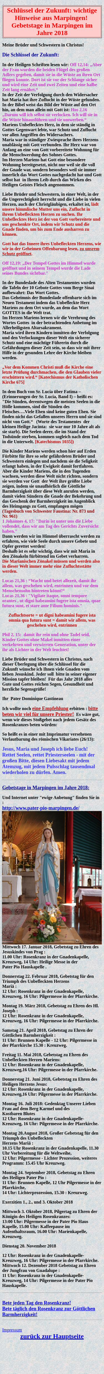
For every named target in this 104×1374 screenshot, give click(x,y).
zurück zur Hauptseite (52, 1336)
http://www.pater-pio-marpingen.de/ (40, 808)
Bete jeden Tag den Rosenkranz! (36, 1303)
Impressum (12, 1330)
